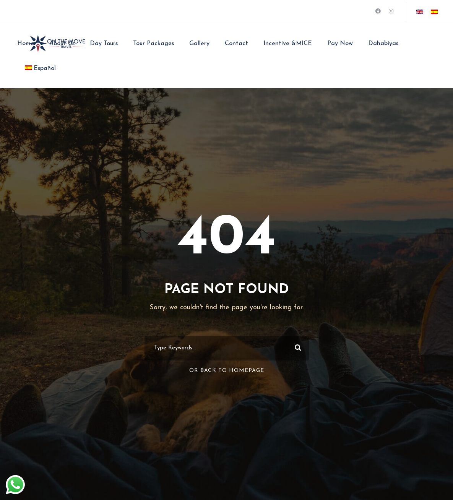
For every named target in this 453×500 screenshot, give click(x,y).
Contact (236, 44)
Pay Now (340, 44)
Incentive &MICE (287, 44)
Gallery (199, 44)
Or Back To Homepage (226, 370)
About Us (62, 44)
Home (25, 44)
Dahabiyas (383, 44)
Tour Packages (153, 44)
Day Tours (104, 44)
